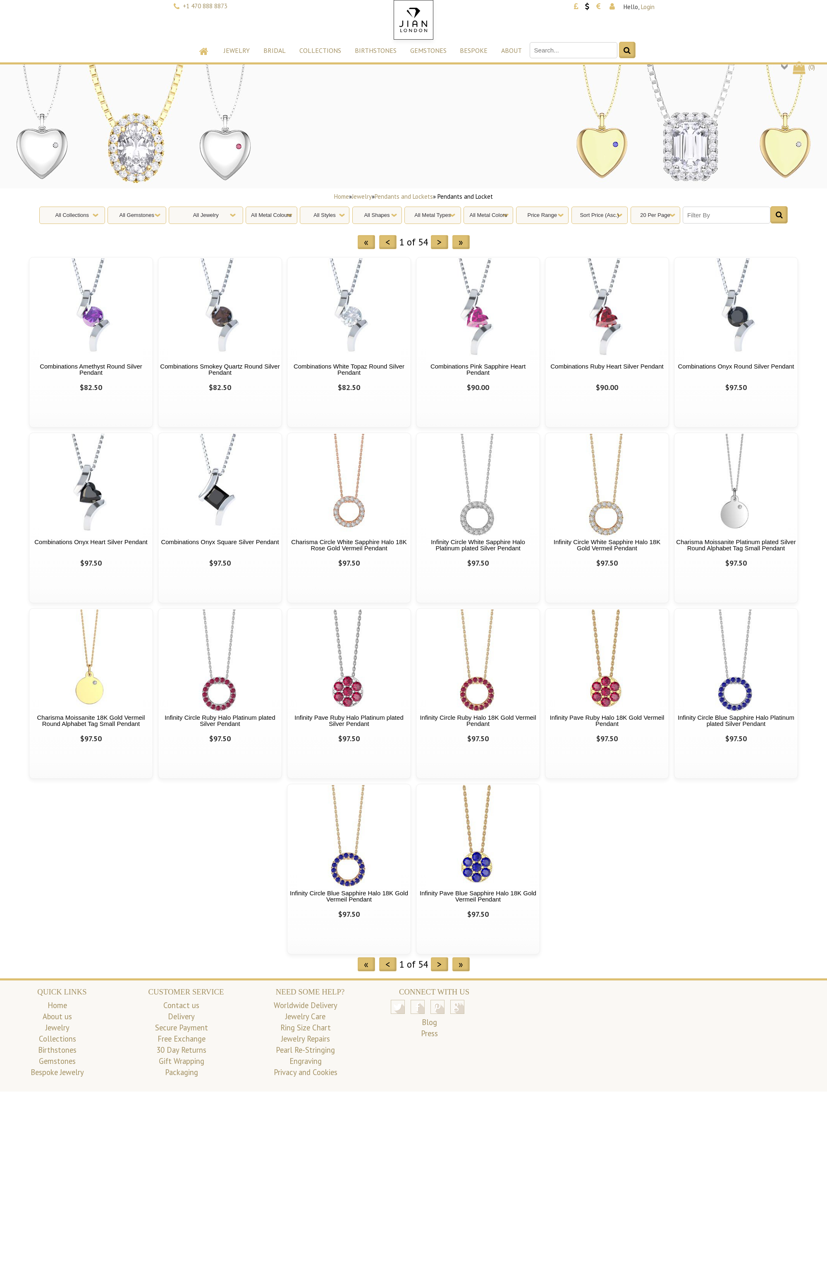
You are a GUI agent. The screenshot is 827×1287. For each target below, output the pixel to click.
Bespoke (474, 50)
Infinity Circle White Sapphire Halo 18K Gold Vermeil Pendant (607, 545)
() (803, 67)
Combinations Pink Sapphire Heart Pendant (478, 369)
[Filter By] (726, 215)
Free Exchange (182, 1039)
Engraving (305, 1061)
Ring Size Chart (305, 1027)
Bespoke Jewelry (57, 1072)
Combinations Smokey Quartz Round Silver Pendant (220, 369)
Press (429, 1033)
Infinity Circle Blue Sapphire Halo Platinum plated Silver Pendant (736, 720)
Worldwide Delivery (305, 1005)
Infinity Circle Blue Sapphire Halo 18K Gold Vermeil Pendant (349, 896)
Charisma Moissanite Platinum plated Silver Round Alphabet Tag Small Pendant (736, 545)
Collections (320, 50)
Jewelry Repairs (305, 1039)
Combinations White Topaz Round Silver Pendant (349, 369)
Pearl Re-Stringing (305, 1050)
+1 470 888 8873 (205, 6)
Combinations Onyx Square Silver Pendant (220, 541)
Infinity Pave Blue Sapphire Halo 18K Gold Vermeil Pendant (478, 896)
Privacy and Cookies (305, 1072)
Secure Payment (181, 1027)
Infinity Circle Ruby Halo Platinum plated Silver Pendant (220, 720)
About (511, 50)
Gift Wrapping (181, 1061)
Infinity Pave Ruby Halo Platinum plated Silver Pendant (348, 720)
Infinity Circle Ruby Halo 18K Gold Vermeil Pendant (478, 720)
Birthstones (376, 50)
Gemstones (428, 50)
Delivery (181, 1016)
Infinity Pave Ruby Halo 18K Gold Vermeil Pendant (607, 720)
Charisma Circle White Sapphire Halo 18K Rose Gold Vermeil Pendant (348, 545)
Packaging (181, 1072)
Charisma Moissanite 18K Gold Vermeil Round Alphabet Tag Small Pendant (91, 720)
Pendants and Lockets (404, 196)
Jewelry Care (305, 1016)
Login (648, 7)
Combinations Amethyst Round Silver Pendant (91, 369)
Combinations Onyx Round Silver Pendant (736, 366)
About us (57, 1016)
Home (341, 196)
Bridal (274, 50)
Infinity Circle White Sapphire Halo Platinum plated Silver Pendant (478, 545)
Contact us (181, 1005)
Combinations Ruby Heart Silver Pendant (606, 366)
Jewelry (237, 50)
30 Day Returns (181, 1050)
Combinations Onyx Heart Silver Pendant (90, 541)
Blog (429, 1022)
